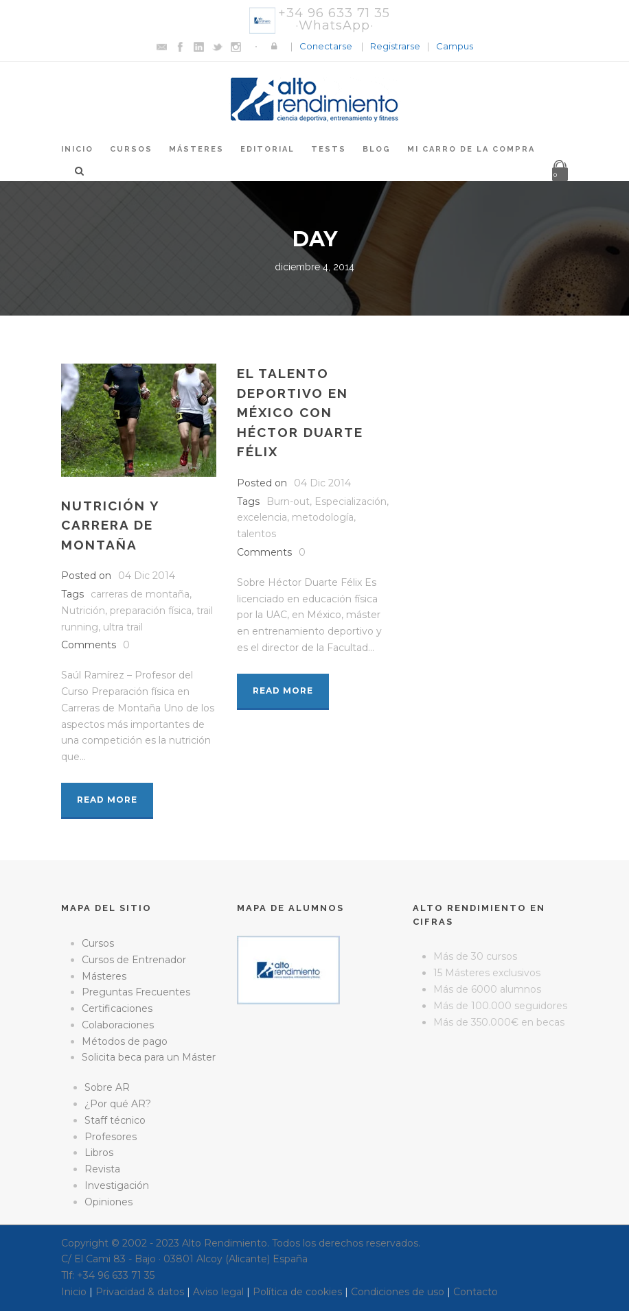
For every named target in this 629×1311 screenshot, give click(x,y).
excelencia (262, 517)
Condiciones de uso (397, 1292)
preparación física (151, 610)
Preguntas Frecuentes (136, 992)
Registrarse (395, 45)
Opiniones (108, 1202)
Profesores (110, 1137)
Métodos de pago (125, 1041)
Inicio (77, 149)
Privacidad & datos (139, 1292)
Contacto (475, 1292)
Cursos (131, 149)
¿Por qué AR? (117, 1104)
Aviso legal (218, 1292)
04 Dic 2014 (146, 575)
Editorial (267, 149)
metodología (323, 517)
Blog (377, 149)
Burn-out (288, 501)
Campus (454, 45)
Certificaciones (117, 1008)
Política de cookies (297, 1292)
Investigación (116, 1185)
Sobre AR (107, 1087)
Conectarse (325, 45)
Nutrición (83, 610)
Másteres (196, 149)
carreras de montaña (140, 594)
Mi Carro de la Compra (471, 149)
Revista (102, 1169)
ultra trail (123, 627)
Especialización (350, 501)
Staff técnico (115, 1120)
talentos (256, 534)
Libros (98, 1152)
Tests (328, 149)
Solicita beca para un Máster (149, 1057)
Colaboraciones (118, 1025)
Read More (107, 799)
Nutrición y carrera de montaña (110, 525)
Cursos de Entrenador (134, 960)
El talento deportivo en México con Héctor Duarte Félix (300, 412)
